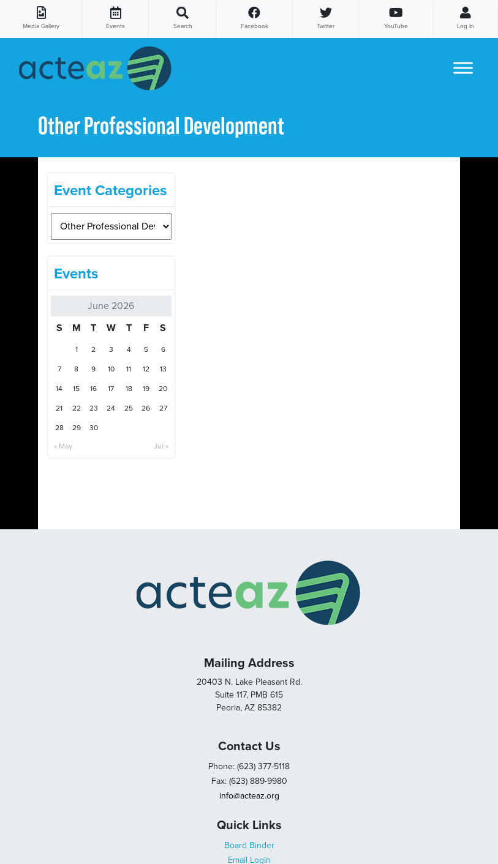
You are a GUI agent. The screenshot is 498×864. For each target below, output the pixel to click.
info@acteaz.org (249, 796)
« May (63, 446)
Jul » (161, 446)
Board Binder (249, 845)
